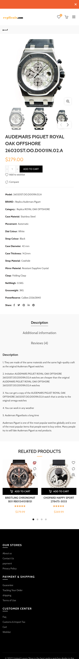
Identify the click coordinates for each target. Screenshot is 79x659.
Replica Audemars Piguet (28, 200)
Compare (14, 180)
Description (39, 321)
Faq (4, 615)
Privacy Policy (10, 567)
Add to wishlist (17, 173)
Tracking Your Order (12, 588)
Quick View (35, 473)
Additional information (39, 331)
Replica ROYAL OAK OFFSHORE (33, 207)
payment (7, 562)
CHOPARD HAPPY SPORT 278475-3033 (59, 498)
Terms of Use (9, 598)
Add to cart (31, 167)
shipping (7, 593)
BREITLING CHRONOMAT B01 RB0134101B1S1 (20, 498)
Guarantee (8, 583)
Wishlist (60, 14)
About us (7, 552)
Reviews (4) (39, 342)
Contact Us (8, 557)
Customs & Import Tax (14, 620)
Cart (5, 625)
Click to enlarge (68, 99)
